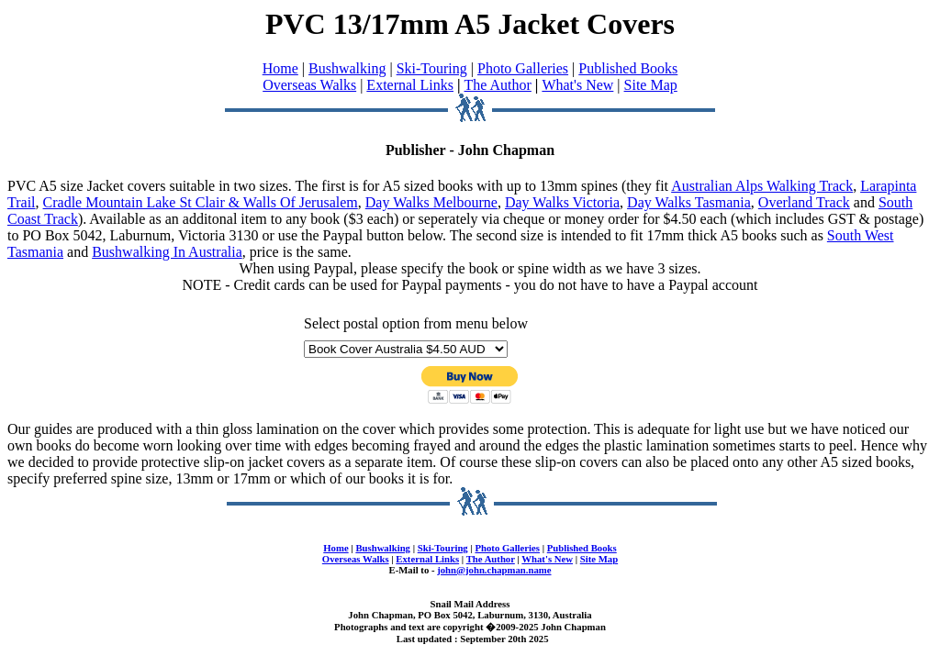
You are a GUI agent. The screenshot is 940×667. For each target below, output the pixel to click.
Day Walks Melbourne (431, 202)
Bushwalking (347, 68)
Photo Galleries (522, 68)
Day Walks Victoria (562, 202)
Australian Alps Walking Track (762, 186)
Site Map (650, 85)
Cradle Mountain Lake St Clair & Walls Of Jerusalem (200, 202)
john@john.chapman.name (494, 569)
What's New (577, 85)
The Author (498, 85)
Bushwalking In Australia (167, 252)
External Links (409, 85)
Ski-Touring (432, 68)
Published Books (627, 68)
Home (280, 68)
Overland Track (804, 202)
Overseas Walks (309, 85)
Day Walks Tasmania (689, 202)
